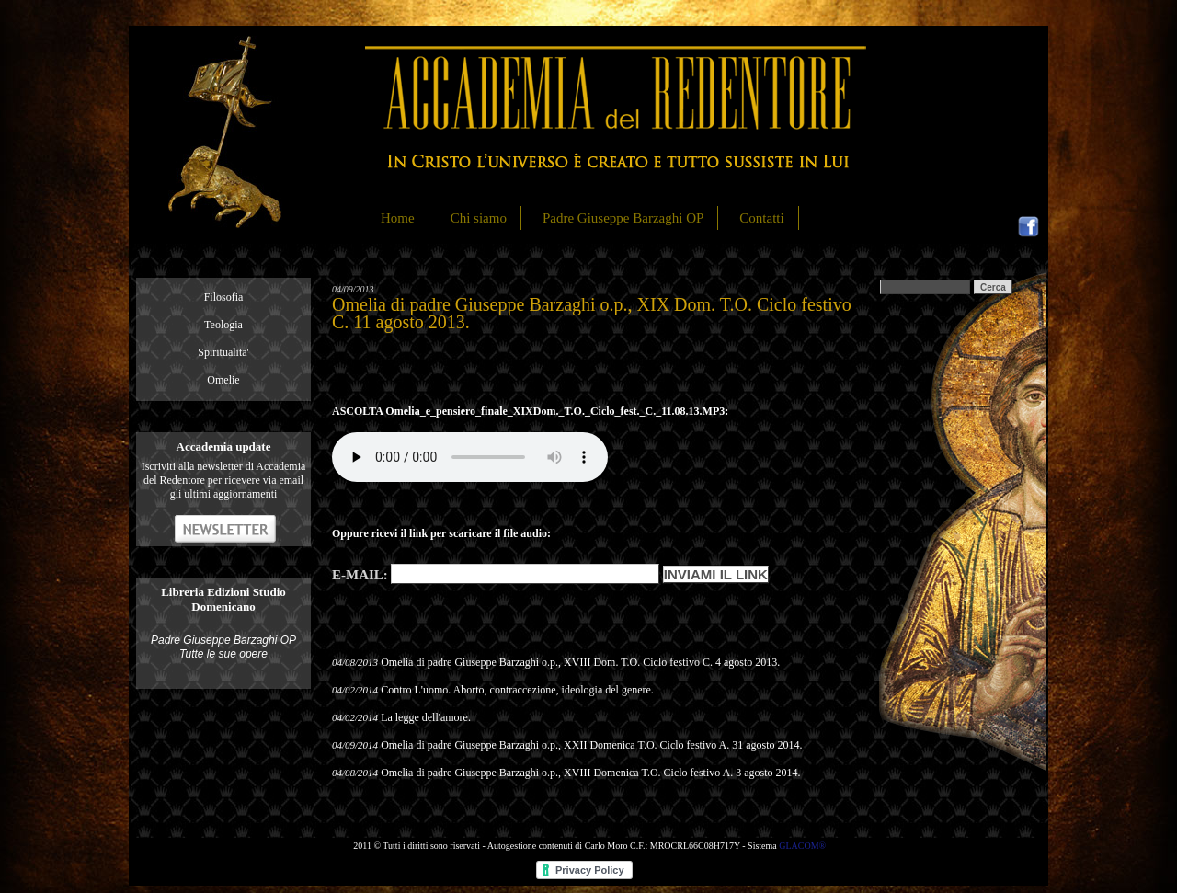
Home (398, 218)
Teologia (223, 324)
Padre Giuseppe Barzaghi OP (623, 218)
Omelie (223, 379)
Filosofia (224, 297)
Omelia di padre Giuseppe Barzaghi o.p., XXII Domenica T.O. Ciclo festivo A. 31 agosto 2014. (591, 744)
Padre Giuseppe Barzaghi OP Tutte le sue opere (223, 647)
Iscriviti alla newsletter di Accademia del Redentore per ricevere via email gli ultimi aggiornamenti (224, 480)
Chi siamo (479, 218)
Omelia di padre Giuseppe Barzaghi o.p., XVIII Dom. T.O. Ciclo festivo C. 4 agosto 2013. (580, 662)
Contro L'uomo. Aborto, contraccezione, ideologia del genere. (517, 689)
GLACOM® (802, 846)
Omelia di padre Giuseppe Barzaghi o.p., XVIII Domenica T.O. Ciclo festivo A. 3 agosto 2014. (590, 772)
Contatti (761, 218)
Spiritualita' (223, 352)
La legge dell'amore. (426, 717)
